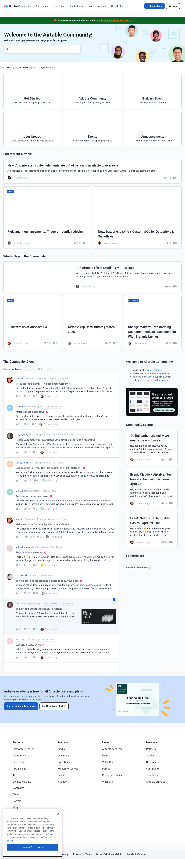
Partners (151, 749)
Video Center (109, 762)
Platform (18, 742)
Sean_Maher (22, 462)
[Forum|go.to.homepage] (17, 6)
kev (17, 603)
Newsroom (19, 820)
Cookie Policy (45, 841)
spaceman (21, 406)
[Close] (58, 827)
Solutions (62, 742)
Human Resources (67, 768)
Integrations (20, 755)
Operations (63, 762)
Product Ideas (77, 5)
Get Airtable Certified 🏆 (54, 706)
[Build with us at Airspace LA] (32, 322)
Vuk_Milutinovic (24, 547)
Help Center (117, 5)
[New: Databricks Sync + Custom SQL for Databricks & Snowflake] (138, 217)
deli (17, 639)
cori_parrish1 (22, 575)
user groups (154, 376)
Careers (17, 801)
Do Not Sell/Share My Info (109, 854)
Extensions (19, 762)
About (16, 794)
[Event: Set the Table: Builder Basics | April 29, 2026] (152, 530)
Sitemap (64, 854)
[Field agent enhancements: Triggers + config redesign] (47, 217)
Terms (88, 854)
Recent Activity (12, 369)
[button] (154, 6)
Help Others (44, 369)
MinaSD (20, 490)
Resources (152, 742)
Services (151, 755)
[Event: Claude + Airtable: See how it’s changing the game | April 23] (152, 488)
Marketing (63, 755)
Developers (152, 762)
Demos (106, 768)
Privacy (77, 854)
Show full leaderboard (138, 567)
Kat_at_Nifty (22, 434)
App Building (20, 768)
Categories (29, 369)
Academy (102, 5)
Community (152, 768)
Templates (152, 775)
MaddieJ (20, 378)
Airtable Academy (112, 749)
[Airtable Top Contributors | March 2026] (92, 322)
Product (62, 749)
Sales (60, 775)
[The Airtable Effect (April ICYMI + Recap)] (92, 276)
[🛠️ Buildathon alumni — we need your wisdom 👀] (152, 447)
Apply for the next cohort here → (114, 20)
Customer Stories (112, 775)
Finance (62, 781)
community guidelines (159, 373)
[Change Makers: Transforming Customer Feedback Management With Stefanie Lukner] (153, 322)
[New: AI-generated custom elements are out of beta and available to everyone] (92, 171)
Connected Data (22, 781)
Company (18, 788)
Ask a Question (157, 379)
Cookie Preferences (136, 854)
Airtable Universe (155, 781)
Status (16, 814)
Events (91, 5)
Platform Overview (23, 749)
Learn (105, 742)
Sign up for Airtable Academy (21, 706)
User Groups (60, 5)
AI (14, 775)
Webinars (107, 781)
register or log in (154, 369)
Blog (15, 807)
